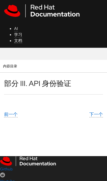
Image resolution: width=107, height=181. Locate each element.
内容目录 (10, 66)
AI (16, 28)
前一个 (11, 114)
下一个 (96, 114)
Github (6, 169)
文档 (18, 40)
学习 (18, 34)
